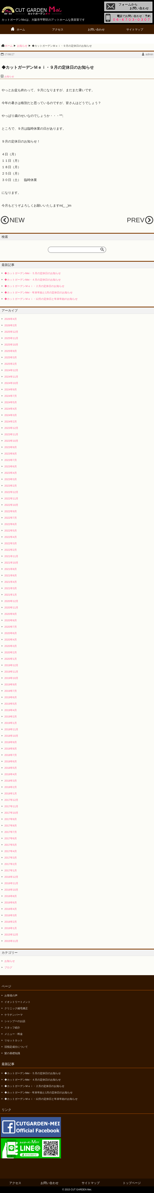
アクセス (57, 29)
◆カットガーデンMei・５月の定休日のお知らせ (32, 273)
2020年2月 (10, 652)
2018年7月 (10, 755)
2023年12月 (11, 427)
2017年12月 (11, 799)
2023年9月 (10, 447)
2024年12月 (11, 370)
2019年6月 (10, 697)
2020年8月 (10, 620)
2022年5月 (10, 530)
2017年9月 (10, 819)
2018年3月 (10, 780)
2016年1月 (10, 928)
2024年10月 (11, 383)
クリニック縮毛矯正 (16, 1008)
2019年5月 (10, 703)
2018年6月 (10, 761)
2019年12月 (11, 665)
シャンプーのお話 (14, 1021)
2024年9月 (10, 389)
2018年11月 (11, 729)
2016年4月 (10, 908)
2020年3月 (10, 646)
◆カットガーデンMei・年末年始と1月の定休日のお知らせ (38, 292)
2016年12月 (11, 876)
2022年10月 (11, 504)
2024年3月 (10, 415)
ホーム (21, 29)
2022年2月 (10, 549)
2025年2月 (10, 363)
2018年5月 (10, 767)
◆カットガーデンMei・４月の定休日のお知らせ (32, 279)
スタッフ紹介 (12, 1027)
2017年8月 (10, 825)
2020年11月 (11, 607)
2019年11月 (11, 671)
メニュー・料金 (13, 1033)
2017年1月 (10, 870)
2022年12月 (11, 492)
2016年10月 (11, 889)
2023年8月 (10, 453)
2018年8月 (10, 748)
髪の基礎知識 (12, 1053)
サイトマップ (134, 29)
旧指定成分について (16, 1046)
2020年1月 (10, 658)
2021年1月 (10, 594)
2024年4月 (10, 408)
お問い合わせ (96, 29)
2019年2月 (10, 716)
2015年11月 (11, 940)
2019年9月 (10, 684)
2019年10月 (11, 678)
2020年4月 (10, 639)
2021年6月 (10, 575)
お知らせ (9, 76)
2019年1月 (10, 722)
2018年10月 (11, 735)
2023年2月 (10, 485)
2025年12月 (11, 331)
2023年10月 (11, 440)
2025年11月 (11, 338)
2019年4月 (10, 710)
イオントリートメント (17, 1001)
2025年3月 (10, 357)
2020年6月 (10, 633)
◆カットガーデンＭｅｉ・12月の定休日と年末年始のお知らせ (41, 298)
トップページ (132, 1183)
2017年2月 (10, 864)
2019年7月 (10, 690)
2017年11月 (11, 806)
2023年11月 (11, 434)
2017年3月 (10, 857)
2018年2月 (10, 787)
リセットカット (13, 1040)
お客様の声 (10, 995)
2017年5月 (10, 844)
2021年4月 (10, 581)
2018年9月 (10, 742)
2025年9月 (10, 351)
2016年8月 (10, 896)
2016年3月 (10, 915)
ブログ (8, 967)
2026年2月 (10, 325)
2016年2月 (10, 921)
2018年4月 (10, 774)
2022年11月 (11, 498)
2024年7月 (10, 395)
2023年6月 (10, 466)
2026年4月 (10, 318)
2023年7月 (10, 460)
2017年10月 (11, 812)
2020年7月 (10, 626)
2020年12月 (11, 601)
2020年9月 (10, 613)
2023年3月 (10, 479)
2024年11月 (11, 376)
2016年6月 (10, 902)
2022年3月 (10, 543)
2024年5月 (10, 402)
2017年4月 (10, 851)
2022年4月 (10, 536)
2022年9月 (10, 511)
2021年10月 (11, 562)
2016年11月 (11, 883)
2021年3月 (10, 588)
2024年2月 (10, 421)
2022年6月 (10, 524)
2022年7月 (10, 517)
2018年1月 (10, 793)
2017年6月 (10, 838)
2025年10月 (11, 344)
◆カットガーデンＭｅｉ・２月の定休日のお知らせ (34, 286)
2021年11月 (11, 556)
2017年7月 (10, 831)
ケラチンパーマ (13, 1014)
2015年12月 (11, 934)
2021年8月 (10, 569)
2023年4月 (10, 472)
